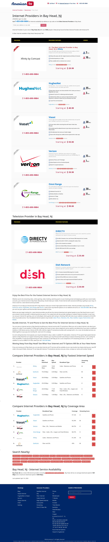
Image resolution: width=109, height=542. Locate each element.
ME (53, 522)
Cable (54, 318)
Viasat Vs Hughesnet (58, 532)
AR (55, 516)
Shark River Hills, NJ (44, 461)
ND (55, 524)
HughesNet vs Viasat (24, 496)
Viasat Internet (22, 493)
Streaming (40, 505)
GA (53, 518)
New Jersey (27, 10)
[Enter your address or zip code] (26, 25)
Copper (80, 318)
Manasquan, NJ (57, 458)
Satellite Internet (41, 491)
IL (56, 520)
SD (63, 525)
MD (66, 520)
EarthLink (15, 307)
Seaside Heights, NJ (33, 461)
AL (53, 516)
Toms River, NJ (77, 461)
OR (57, 525)
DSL (68, 318)
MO (60, 522)
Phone (58, 318)
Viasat (52, 117)
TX (67, 525)
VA (55, 527)
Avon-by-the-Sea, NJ (26, 456)
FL (65, 516)
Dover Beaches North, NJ (63, 456)
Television (63, 318)
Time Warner (56, 505)
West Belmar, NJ (86, 461)
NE (57, 524)
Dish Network (63, 264)
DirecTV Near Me (41, 507)
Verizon (53, 151)
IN (57, 520)
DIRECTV (60, 231)
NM (63, 524)
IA (53, 520)
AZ (57, 516)
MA (64, 520)
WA (59, 527)
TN (65, 525)
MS (62, 522)
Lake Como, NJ (88, 456)
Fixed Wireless (56, 509)
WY (66, 527)
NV (65, 524)
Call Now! (51, 3)
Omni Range (55, 184)
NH (60, 524)
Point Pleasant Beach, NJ (88, 458)
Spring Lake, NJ (68, 461)
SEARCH (72, 497)
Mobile (14, 319)
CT (62, 516)
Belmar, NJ (35, 456)
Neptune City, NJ (76, 458)
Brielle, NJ (52, 456)
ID (54, 520)
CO (60, 516)
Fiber (71, 318)
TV (53, 493)
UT (53, 527)
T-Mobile (55, 498)
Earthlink (55, 507)
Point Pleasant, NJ (17, 464)
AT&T (19, 503)
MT (64, 522)
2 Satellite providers (59, 473)
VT (57, 527)
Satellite (75, 318)
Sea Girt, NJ (24, 461)
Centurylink (40, 503)
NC (53, 524)
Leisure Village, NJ (47, 458)
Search (43, 25)
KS (59, 520)
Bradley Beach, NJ (44, 456)
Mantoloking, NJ (66, 458)
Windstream (55, 496)
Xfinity (60, 49)
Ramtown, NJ (16, 461)
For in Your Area (65, 3)
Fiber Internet (41, 496)
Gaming (20, 505)
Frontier (54, 503)
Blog (19, 491)
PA (59, 525)
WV (64, 527)
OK (55, 525)
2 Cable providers (50, 473)
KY (60, 520)
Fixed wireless (87, 318)
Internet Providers (17, 10)
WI (61, 527)
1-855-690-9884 (82, 3)
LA (62, 520)
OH (54, 525)
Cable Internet (41, 498)
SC (61, 525)
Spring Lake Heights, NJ (57, 461)
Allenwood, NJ (16, 456)
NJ (61, 524)
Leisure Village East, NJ (35, 458)
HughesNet (55, 83)
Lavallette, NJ (25, 458)
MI (55, 522)
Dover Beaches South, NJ (77, 456)
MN (57, 522)
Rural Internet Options (58, 529)
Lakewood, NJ (16, 458)
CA (58, 516)
